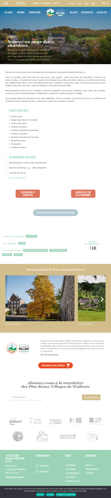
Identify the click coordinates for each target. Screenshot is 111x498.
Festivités (18, 255)
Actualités (102, 12)
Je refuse (50, 494)
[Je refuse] (108, 492)
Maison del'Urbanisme (21, 3)
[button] (105, 3)
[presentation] (62, 397)
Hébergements (46, 3)
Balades (74, 12)
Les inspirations (72, 473)
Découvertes (87, 12)
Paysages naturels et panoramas (35, 250)
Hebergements (91, 469)
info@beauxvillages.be (15, 477)
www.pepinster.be (17, 178)
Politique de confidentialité (66, 494)
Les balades (70, 477)
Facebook (44, 466)
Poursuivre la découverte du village (55, 212)
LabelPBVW (5, 3)
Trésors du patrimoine (58, 250)
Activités (56, 3)
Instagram (44, 472)
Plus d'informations (49, 354)
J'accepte (40, 494)
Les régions (70, 465)
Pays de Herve (31, 236)
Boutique (71, 3)
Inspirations (35, 12)
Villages (9, 12)
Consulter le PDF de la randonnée (83, 194)
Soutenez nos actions (53, 365)
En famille (7, 255)
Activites (89, 473)
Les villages (70, 469)
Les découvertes (72, 481)
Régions (20, 12)
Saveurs (36, 3)
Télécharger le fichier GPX (28, 194)
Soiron (22, 243)
